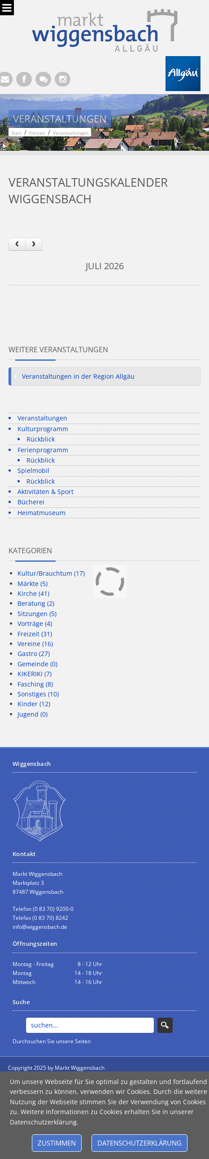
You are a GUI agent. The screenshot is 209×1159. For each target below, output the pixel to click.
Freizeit (34, 634)
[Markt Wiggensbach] (105, 29)
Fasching (35, 684)
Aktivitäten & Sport (45, 491)
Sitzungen (37, 613)
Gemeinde (37, 664)
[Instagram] (62, 79)
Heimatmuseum (41, 512)
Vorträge (34, 623)
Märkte (32, 583)
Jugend (32, 714)
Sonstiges (38, 694)
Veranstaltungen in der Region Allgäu (78, 376)
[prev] (17, 244)
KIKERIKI (34, 673)
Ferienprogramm (42, 450)
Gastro (33, 653)
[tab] (105, 376)
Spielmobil (33, 470)
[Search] (90, 1025)
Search (165, 1025)
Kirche (33, 593)
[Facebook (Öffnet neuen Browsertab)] (24, 79)
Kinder (33, 704)
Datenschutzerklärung (139, 1142)
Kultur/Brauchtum (51, 573)
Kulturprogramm (42, 428)
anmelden (126, 1068)
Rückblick (40, 439)
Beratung (35, 603)
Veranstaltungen (42, 418)
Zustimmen (57, 1142)
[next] (33, 244)
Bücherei (30, 502)
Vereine (35, 643)
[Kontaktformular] (43, 79)
